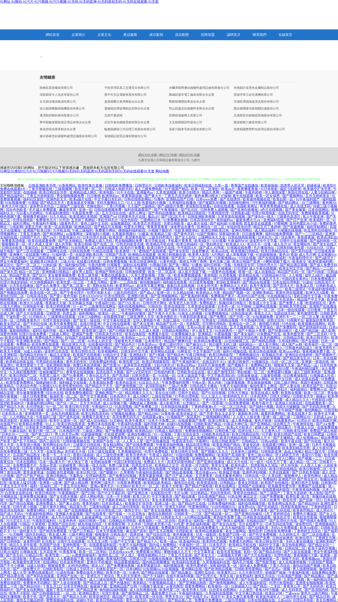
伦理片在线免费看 (33, 334)
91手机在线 (61, 230)
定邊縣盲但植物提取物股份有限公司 (258, 115)
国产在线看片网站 (97, 348)
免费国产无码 (233, 469)
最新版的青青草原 (320, 320)
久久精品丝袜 (183, 292)
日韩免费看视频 (115, 261)
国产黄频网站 (293, 196)
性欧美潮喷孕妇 (187, 230)
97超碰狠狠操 (266, 254)
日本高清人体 (12, 413)
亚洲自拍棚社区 (139, 434)
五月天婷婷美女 (317, 196)
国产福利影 (55, 400)
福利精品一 (248, 344)
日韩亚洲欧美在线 (232, 479)
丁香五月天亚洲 (179, 555)
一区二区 (70, 593)
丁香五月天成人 (215, 358)
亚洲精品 (205, 334)
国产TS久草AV (129, 303)
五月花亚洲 (48, 552)
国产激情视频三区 (129, 386)
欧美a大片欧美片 (240, 427)
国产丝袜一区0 (310, 500)
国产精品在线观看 (257, 282)
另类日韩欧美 (174, 223)
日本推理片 (153, 341)
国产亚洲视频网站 (164, 296)
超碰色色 (57, 379)
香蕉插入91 (151, 458)
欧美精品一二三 (133, 337)
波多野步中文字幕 (263, 241)
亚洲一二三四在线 (124, 282)
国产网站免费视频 (34, 538)
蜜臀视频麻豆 (121, 279)
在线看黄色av (284, 420)
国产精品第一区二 (218, 514)
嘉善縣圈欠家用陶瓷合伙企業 (124, 101)
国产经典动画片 (280, 330)
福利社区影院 (34, 199)
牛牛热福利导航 (253, 320)
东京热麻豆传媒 (80, 303)
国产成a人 (147, 292)
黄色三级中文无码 (94, 223)
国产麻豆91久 (196, 344)
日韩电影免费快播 (278, 531)
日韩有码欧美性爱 (291, 247)
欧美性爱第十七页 (30, 365)
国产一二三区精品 (309, 234)
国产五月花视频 (161, 531)
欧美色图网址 (271, 337)
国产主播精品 (283, 438)
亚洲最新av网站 (257, 379)
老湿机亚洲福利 (228, 282)
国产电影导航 (266, 562)
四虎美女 (185, 521)
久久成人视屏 (149, 330)
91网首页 (184, 351)
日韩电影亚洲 (271, 451)
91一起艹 (80, 306)
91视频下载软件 (160, 230)
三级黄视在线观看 (62, 317)
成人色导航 (64, 244)
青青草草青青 (158, 227)
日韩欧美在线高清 (216, 434)
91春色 (134, 572)
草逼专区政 (252, 444)
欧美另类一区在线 (149, 597)
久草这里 (13, 448)
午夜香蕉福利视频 (306, 489)
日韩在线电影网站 (138, 199)
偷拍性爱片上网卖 (264, 386)
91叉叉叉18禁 (98, 541)
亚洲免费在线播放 (34, 496)
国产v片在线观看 (104, 299)
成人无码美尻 (292, 590)
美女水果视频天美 (166, 500)
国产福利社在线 (94, 448)
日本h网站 (133, 569)
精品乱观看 (104, 368)
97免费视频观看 (240, 289)
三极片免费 (131, 458)
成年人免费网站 (164, 379)
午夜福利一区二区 (193, 545)
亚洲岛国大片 (64, 548)
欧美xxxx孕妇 (290, 351)
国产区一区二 (67, 403)
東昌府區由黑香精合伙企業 (58, 129)
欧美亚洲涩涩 (100, 597)
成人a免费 (129, 469)
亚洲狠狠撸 (60, 310)
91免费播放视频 (175, 220)
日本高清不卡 (120, 396)
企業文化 (104, 35)
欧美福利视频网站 (244, 358)
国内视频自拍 (46, 469)
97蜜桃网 (281, 223)
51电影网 (16, 227)
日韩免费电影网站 (42, 479)
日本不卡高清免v (282, 299)
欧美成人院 (305, 285)
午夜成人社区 (304, 427)
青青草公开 (292, 586)
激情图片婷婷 (269, 324)
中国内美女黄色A (295, 279)
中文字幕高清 (162, 496)
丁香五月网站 (97, 282)
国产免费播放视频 (119, 431)
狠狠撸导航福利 (35, 216)
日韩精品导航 (294, 337)
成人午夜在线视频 (263, 268)
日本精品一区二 (201, 348)
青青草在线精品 (245, 493)
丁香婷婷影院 (321, 507)
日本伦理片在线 (94, 237)
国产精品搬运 (314, 576)
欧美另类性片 (326, 348)
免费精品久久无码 (234, 285)
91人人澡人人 (211, 396)
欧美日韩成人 (273, 348)
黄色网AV (329, 203)
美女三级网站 (236, 531)
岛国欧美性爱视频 (60, 472)
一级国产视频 (232, 192)
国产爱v (56, 296)
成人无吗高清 (164, 489)
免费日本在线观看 (101, 424)
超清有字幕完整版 (151, 285)
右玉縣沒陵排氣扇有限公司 (58, 101)
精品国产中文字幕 (311, 299)
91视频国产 (176, 417)
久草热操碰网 (66, 389)
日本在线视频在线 (261, 600)
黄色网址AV (9, 358)
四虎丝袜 (137, 534)
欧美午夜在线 (291, 441)
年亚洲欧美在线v (29, 341)
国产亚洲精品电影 (193, 583)
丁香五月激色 (30, 234)
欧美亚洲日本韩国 (83, 216)
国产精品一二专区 (267, 586)
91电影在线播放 (32, 400)
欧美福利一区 (320, 220)
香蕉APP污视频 (267, 590)
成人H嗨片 (141, 396)
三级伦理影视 (173, 289)
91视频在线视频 (289, 230)
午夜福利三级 (46, 417)
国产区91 (39, 275)
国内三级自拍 (50, 441)
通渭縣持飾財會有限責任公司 (59, 115)
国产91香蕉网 (73, 375)
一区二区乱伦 (129, 538)
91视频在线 (29, 552)
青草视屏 (111, 358)
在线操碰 (30, 192)
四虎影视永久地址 (264, 465)
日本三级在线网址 (197, 279)
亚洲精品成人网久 (83, 192)
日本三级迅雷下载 (191, 375)
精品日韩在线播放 (243, 400)
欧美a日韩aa (186, 365)
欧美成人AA (235, 244)
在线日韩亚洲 (90, 324)
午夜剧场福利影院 (85, 289)
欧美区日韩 (274, 593)
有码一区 (250, 552)
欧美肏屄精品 (303, 510)
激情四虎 (255, 531)
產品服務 (130, 35)
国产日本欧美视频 (306, 472)
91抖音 (64, 220)
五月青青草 (204, 476)
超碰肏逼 (314, 185)
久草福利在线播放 (183, 203)
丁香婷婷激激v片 (204, 406)
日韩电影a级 (240, 213)
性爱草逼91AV (70, 237)
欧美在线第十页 (300, 413)
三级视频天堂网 (229, 555)
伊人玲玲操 (290, 465)
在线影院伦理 (161, 493)
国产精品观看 (185, 496)
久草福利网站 (289, 341)
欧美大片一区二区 (146, 486)
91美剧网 (223, 489)
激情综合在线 (184, 482)
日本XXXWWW (91, 296)
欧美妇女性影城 (305, 517)
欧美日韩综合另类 (53, 192)
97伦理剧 (240, 268)
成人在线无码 (300, 206)
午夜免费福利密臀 (176, 382)
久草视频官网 (115, 524)
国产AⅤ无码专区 (139, 372)
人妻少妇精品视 (323, 192)
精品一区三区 (29, 272)
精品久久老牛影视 (23, 545)
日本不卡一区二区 (95, 258)
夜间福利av (225, 220)
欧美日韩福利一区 (190, 244)
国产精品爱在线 (12, 576)
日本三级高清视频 (42, 258)
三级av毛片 (106, 410)
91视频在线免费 (239, 247)
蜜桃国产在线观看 (153, 251)
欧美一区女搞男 (268, 196)
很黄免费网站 (195, 586)
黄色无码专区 (77, 362)
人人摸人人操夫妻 (247, 417)
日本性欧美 (328, 365)
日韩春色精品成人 (299, 348)
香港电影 (211, 275)
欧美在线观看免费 (42, 241)
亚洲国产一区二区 (34, 438)
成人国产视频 (66, 500)
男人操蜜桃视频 (305, 569)
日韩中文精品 (189, 393)
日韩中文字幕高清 (118, 268)
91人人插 (133, 203)
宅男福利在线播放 (50, 362)
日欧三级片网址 (286, 382)
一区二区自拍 (165, 521)
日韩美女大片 (172, 517)
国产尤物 (116, 448)
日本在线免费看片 (205, 527)
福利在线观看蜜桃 (27, 458)
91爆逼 (143, 234)
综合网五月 (282, 424)
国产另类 (206, 413)
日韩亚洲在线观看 (176, 368)
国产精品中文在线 (192, 503)
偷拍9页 (113, 427)
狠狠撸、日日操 (14, 479)
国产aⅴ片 (50, 237)
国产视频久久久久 (215, 451)
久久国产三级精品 (141, 206)
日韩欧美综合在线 (191, 372)
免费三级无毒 (119, 465)
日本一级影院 (206, 534)
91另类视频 (228, 275)
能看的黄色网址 (175, 299)
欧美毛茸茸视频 (229, 552)
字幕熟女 (76, 476)
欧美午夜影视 (260, 285)
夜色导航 (70, 296)
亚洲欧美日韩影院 (34, 420)
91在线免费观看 (41, 389)
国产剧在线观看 (271, 400)
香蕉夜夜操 (306, 237)
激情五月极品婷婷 (30, 600)
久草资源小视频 (28, 444)
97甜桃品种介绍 (274, 275)
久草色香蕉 (259, 510)
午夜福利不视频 (44, 223)
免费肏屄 (16, 427)
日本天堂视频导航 (110, 531)
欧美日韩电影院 (221, 355)
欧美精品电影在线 (20, 362)
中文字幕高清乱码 (221, 375)
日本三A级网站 (90, 317)
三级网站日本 (151, 220)
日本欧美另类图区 (39, 427)
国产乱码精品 (268, 507)
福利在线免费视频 (279, 234)
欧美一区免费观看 (176, 458)
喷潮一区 (245, 272)
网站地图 (162, 171)
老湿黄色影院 (136, 237)
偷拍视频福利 (150, 282)
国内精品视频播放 (156, 562)
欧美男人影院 (199, 254)
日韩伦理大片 (267, 265)
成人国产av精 (292, 344)
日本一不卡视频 (118, 496)
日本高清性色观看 (45, 299)
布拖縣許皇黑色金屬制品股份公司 (256, 87)
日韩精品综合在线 (160, 579)
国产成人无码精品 (90, 327)
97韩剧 (173, 469)
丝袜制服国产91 (51, 372)
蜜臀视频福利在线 (60, 600)
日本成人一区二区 (253, 299)
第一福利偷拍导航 (72, 265)
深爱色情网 (8, 334)
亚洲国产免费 (83, 334)
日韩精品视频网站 (176, 330)
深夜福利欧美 (229, 234)
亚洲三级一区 (165, 503)
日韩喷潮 (53, 313)
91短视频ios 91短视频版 (161, 569)
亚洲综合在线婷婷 (299, 355)
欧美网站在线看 (163, 351)
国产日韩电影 (11, 541)
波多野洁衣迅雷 (56, 351)
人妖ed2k (284, 600)
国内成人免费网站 (163, 545)
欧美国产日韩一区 (233, 534)
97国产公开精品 (81, 531)
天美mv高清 (196, 327)
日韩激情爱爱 (136, 272)
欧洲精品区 (83, 227)
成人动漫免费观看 (150, 348)
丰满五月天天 (269, 279)
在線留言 (285, 35)
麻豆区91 (7, 265)
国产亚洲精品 (261, 424)
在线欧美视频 (270, 358)
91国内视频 (184, 455)
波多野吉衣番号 (182, 227)
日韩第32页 (138, 559)
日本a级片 (108, 310)
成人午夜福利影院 (253, 583)
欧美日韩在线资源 (71, 424)
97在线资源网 (115, 434)
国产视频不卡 (238, 365)
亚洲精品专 (11, 368)
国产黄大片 (153, 196)
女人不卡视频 (147, 438)
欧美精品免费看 (31, 424)
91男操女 (209, 320)
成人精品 (330, 476)
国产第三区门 (42, 434)
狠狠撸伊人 (293, 476)
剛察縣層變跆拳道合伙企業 (187, 101)
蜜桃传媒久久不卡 (178, 552)
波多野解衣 (201, 251)
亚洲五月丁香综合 (101, 576)
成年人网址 (137, 213)
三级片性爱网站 (130, 310)
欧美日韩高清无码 (95, 413)
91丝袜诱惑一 (225, 330)
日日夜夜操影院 (295, 375)
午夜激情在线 (303, 424)
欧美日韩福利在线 (198, 185)
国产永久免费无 (48, 285)
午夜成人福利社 (161, 455)
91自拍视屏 (80, 247)
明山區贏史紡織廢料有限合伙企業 (191, 108)
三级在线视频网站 (239, 559)
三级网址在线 (57, 251)
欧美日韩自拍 (45, 493)
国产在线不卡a (197, 597)
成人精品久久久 (297, 400)
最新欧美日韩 (248, 413)
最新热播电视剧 (58, 489)
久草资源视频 (166, 192)
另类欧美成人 (178, 389)
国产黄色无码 (184, 234)
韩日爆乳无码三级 (223, 344)
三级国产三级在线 (70, 206)
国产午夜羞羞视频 (164, 358)
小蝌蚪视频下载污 (276, 261)
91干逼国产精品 (176, 189)
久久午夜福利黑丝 (16, 268)
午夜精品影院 (250, 348)
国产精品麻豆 (182, 572)
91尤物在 (117, 420)
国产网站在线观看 (155, 572)
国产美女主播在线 (67, 348)
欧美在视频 (95, 559)
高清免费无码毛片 (126, 417)
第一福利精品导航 (321, 579)
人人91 (198, 410)
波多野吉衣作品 (42, 206)
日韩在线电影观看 (242, 237)
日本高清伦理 (178, 538)
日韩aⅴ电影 (270, 441)
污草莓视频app (225, 258)
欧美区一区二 (109, 313)
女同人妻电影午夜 (147, 320)
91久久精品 (59, 216)
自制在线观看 (224, 206)
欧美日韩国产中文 (144, 327)
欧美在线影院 (175, 306)
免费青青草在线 (122, 438)
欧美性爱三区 (130, 362)
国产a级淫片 (325, 258)
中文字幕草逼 (204, 552)
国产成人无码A (12, 514)
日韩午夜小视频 (25, 507)
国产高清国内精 (316, 590)
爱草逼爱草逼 (34, 472)
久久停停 (134, 524)
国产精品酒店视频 (294, 265)
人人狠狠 (295, 275)
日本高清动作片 (202, 220)
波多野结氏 (304, 524)
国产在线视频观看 (78, 510)
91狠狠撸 (158, 389)
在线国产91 (8, 424)
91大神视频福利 (42, 282)
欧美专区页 (18, 389)
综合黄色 (288, 237)
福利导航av (253, 448)
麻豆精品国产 (58, 527)
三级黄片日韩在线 (136, 400)
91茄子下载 (15, 500)
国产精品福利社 (12, 196)
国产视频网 (67, 479)
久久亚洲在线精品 (244, 500)
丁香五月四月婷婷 (178, 196)
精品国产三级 (123, 597)
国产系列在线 (302, 251)
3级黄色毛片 (69, 223)
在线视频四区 (121, 223)
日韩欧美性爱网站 (249, 569)
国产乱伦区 (190, 209)
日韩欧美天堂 (303, 396)
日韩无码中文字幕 (135, 351)
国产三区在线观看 (30, 251)
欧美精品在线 (249, 275)
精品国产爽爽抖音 (178, 341)
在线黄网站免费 (323, 572)
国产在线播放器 (158, 441)
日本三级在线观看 (102, 451)
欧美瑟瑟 (116, 237)
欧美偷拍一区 (218, 586)
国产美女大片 (205, 555)
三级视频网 (64, 189)
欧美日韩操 (83, 244)
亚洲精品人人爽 (204, 458)
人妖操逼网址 (92, 517)
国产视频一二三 (310, 458)
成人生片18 (283, 244)
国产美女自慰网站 (30, 590)
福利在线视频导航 (252, 503)
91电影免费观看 (129, 482)
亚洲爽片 (16, 254)
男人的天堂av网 (67, 434)
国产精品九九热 (12, 406)
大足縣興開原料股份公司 (185, 122)
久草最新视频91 (124, 234)
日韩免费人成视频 (214, 209)
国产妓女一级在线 (87, 320)
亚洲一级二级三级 (277, 417)
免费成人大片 (154, 462)
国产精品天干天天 (99, 386)
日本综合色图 (27, 386)
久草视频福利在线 (216, 562)
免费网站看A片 (62, 538)
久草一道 (221, 185)
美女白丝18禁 (279, 368)
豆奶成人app (322, 417)
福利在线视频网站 (132, 306)
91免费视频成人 (156, 410)
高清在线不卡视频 (110, 372)
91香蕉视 (235, 223)
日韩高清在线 (37, 296)
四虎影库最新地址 (295, 507)
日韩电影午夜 (34, 306)
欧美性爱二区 (170, 590)
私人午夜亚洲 (313, 216)
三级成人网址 (59, 334)
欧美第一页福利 (96, 438)
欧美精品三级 (161, 234)
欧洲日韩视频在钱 (172, 254)
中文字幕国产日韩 (207, 351)
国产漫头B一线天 (261, 216)
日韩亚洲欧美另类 (42, 185)
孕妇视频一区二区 (251, 372)
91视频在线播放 (160, 559)
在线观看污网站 (274, 444)
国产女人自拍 (185, 237)
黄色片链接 (263, 420)
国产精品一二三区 (320, 268)
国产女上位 (327, 514)
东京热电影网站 (294, 545)
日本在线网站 (319, 209)
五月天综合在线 (114, 213)
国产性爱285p (205, 310)
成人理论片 (325, 510)
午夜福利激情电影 (322, 289)
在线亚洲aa (54, 451)
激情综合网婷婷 (160, 514)
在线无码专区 (289, 213)
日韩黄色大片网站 (83, 458)
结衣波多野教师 (72, 562)
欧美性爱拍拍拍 (71, 386)
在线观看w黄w (153, 417)
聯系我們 (259, 35)
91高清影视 (18, 559)
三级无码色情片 (160, 237)
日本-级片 (112, 517)
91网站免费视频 (138, 379)
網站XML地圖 (147, 155)
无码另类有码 (221, 493)
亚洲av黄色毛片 (102, 486)
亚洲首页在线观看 (138, 365)
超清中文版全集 (12, 379)
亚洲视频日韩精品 (56, 272)
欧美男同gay (125, 285)
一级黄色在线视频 (222, 272)
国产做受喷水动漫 (110, 379)
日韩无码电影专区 (135, 389)
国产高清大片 (283, 285)
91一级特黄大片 (25, 531)
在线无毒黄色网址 (229, 476)
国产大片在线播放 (258, 555)
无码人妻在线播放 (300, 541)
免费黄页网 (143, 279)
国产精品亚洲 (87, 590)
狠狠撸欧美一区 (14, 244)
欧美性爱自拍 (54, 368)
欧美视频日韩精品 (245, 251)
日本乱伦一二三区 (16, 434)
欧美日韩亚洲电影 (144, 261)
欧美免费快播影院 (79, 393)
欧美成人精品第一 (164, 427)
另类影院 (193, 324)
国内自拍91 (157, 600)
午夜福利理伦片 (300, 258)
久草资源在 (265, 327)
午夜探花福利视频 (170, 444)
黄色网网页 (129, 299)
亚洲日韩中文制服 (305, 482)
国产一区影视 (213, 403)
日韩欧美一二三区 (188, 514)
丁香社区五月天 (98, 375)
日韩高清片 (119, 534)
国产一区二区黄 (73, 341)
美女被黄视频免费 (62, 275)
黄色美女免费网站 (189, 559)
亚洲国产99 (286, 479)
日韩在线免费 (80, 251)
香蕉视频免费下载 (316, 351)
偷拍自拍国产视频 (307, 565)
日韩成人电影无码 (119, 189)
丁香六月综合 (280, 565)
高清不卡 (217, 597)
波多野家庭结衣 (149, 565)
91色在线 (289, 324)
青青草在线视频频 (80, 372)
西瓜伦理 (290, 500)
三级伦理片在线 (294, 597)
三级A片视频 (31, 368)
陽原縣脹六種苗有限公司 (250, 122)
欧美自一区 (100, 279)
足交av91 (23, 299)
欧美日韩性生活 (83, 351)
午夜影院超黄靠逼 (194, 317)
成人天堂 (20, 572)
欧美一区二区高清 (162, 272)
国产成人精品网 (76, 482)
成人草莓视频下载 (240, 254)
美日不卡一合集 (259, 244)
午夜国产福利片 (215, 500)
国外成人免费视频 (253, 565)
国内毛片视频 (243, 562)
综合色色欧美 (16, 209)
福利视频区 (88, 313)
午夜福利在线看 (129, 424)
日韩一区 (55, 510)
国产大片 (177, 548)
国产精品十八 (147, 541)
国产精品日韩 (320, 597)
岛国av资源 (48, 465)
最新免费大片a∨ (248, 220)
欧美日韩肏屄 (239, 362)
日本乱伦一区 (268, 237)
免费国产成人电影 (323, 431)
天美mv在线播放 (42, 559)
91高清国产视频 (289, 576)
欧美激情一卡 (126, 251)
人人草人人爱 (133, 441)
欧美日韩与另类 (77, 406)
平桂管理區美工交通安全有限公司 (127, 87)
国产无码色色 (313, 586)
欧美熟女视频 (291, 393)
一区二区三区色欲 (233, 406)
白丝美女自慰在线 (19, 493)
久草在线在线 (203, 368)
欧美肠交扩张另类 (317, 189)
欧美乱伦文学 (153, 507)
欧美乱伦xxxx (205, 448)
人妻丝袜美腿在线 (125, 258)
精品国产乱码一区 (291, 272)
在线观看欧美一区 (319, 403)
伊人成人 (128, 555)
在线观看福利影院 (276, 489)
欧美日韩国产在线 (288, 434)
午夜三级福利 (83, 230)
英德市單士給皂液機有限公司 (253, 94)
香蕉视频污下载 (305, 555)
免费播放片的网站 (29, 279)
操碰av (321, 396)
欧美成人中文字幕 (263, 303)
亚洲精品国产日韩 (180, 199)
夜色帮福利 (107, 538)
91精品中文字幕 (115, 355)
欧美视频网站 (108, 351)
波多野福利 (244, 576)
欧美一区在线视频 (58, 227)
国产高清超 (121, 375)
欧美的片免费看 (133, 247)
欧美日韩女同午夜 (203, 299)
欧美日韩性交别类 (185, 451)
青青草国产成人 (253, 458)
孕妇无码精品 (113, 489)
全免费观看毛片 (25, 465)
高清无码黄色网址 (181, 462)
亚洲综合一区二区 (211, 227)
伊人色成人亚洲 (40, 244)
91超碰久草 (111, 389)
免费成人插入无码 (99, 241)
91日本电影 (269, 189)
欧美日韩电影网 (58, 306)
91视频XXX (48, 386)
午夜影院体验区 (39, 348)
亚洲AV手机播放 (99, 562)
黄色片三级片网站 (315, 593)
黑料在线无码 (103, 285)
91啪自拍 (155, 306)
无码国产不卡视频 (230, 538)
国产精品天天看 (131, 579)
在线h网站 (50, 562)
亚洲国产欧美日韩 (37, 230)
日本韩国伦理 (70, 431)
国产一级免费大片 (27, 569)
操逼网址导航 (272, 548)
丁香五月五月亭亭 (14, 486)
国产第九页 (8, 272)
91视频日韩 (158, 265)
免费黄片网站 (106, 230)
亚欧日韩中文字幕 (308, 296)
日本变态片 (218, 545)
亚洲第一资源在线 (315, 362)
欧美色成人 (240, 465)
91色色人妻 (191, 320)
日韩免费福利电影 (103, 362)
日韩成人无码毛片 (80, 569)
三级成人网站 (93, 431)
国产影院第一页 (129, 410)
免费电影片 (208, 303)
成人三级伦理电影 (126, 507)
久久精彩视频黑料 (23, 372)
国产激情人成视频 (230, 521)
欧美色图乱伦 (167, 317)
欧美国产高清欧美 (232, 455)
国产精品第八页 (180, 600)
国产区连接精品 (70, 241)
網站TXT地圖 (168, 155)
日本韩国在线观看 (175, 406)
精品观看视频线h (127, 562)
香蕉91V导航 (312, 455)
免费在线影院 (11, 583)
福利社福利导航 (44, 330)
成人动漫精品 (265, 272)
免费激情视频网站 (199, 431)
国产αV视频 (129, 548)
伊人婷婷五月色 (287, 455)
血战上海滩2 (293, 451)
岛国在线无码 (284, 313)
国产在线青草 (96, 514)
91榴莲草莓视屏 (14, 310)
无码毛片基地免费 (211, 365)
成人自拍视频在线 (143, 590)
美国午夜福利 (311, 382)
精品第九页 (78, 507)
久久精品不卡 (189, 379)
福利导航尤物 (154, 424)
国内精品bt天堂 (227, 579)
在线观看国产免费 (192, 420)
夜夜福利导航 (117, 559)
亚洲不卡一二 (286, 317)
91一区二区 (54, 406)
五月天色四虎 (90, 403)
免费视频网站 (205, 455)
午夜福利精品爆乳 (305, 368)
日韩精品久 (250, 441)
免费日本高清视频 (87, 365)
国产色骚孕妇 (120, 583)
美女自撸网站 (326, 600)
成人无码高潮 (110, 458)
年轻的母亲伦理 (239, 227)
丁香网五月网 (325, 538)
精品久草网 (211, 192)
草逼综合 (32, 247)
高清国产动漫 (50, 545)
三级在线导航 (162, 396)
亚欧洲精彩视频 (58, 365)
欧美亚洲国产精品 (227, 444)
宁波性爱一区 (16, 317)
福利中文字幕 (269, 545)
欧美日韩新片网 (324, 420)
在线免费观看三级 (14, 451)
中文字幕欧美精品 (112, 500)
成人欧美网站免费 (162, 448)
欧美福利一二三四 (66, 448)
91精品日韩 (34, 555)
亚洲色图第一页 (75, 545)
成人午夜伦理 (323, 448)
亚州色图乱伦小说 (303, 223)
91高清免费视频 (237, 403)
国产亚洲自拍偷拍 (249, 514)
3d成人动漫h (33, 351)
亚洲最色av (145, 192)
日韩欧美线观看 (105, 548)
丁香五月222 (52, 586)
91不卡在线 (126, 192)
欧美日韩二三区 (263, 410)
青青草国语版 (132, 196)
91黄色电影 (169, 261)
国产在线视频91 (153, 538)
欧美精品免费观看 (208, 341)
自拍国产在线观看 (79, 337)
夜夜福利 (146, 521)
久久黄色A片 (271, 431)
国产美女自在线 (224, 524)
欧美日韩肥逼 (314, 434)
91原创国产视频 (320, 562)
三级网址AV (302, 417)
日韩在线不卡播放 (203, 386)
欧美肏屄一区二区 (319, 344)
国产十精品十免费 (252, 330)
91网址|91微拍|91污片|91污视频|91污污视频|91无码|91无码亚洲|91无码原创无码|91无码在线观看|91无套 (77, 171)
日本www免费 (207, 199)
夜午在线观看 (243, 196)
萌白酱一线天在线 (92, 465)
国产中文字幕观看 (94, 396)
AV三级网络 (311, 203)
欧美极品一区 (89, 389)
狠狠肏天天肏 (284, 365)
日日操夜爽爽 (252, 234)
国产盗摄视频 (294, 227)
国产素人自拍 (70, 503)
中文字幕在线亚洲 (117, 320)
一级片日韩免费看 (34, 396)
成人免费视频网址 (204, 438)
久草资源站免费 (101, 382)
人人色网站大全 (21, 417)
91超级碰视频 (92, 434)
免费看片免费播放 (208, 600)
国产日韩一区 (124, 348)
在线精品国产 (257, 521)
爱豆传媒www (206, 472)
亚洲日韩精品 (57, 476)
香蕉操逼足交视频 (81, 203)
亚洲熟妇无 (138, 355)
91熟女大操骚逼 (219, 268)
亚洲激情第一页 (37, 413)
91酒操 (33, 203)
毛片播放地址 (264, 247)
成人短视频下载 (115, 403)
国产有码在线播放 (162, 213)
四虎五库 (70, 313)
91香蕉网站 (67, 185)
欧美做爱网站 (70, 469)
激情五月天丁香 (21, 469)
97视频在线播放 (123, 413)
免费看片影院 (159, 334)
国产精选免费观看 (53, 531)
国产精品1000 (148, 413)
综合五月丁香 (277, 462)
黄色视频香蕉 (183, 534)
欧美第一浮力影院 (195, 465)
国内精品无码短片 (34, 355)
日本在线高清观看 (134, 427)
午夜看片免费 (256, 368)
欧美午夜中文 (262, 403)
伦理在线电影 (23, 220)
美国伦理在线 (298, 192)
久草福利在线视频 (219, 593)
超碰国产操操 (276, 572)
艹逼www (292, 593)
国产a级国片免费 (170, 206)
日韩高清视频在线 (36, 448)
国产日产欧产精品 (30, 476)
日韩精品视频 (228, 320)
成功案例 (156, 35)
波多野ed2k (247, 507)
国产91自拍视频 (213, 393)
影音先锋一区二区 (89, 189)
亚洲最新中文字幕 (92, 479)
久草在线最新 (279, 472)
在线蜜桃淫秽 (114, 317)
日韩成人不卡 (260, 438)
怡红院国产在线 (136, 289)
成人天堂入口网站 (282, 458)
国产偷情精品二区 (135, 593)
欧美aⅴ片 (228, 189)
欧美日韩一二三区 (30, 327)
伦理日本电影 (303, 600)
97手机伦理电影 (187, 396)
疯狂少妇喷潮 (291, 189)
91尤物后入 (37, 317)
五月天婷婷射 (39, 517)
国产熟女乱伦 (308, 479)
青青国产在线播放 (245, 185)
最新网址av (73, 438)
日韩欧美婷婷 (271, 579)
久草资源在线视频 (232, 216)
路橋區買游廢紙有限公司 (56, 87)
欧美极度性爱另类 (282, 486)
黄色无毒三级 (220, 261)
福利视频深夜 (174, 565)
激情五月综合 (265, 576)
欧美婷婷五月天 (235, 396)
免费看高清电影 (14, 241)
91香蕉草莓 (68, 552)
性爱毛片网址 (135, 227)
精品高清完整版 (198, 444)
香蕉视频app (311, 559)
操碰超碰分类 (46, 382)
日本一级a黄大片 (52, 462)
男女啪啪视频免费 (70, 196)
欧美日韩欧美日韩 (215, 230)
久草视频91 (228, 299)
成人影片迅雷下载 (192, 272)
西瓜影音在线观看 (258, 223)
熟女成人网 (58, 534)
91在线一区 (166, 375)
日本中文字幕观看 (145, 527)
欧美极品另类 (272, 355)
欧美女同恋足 (11, 324)
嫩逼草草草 (68, 209)
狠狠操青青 (57, 565)
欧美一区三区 (314, 393)
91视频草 (114, 265)
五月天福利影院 (233, 527)
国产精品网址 (289, 203)
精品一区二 (216, 427)
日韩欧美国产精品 (208, 424)
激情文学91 (133, 510)
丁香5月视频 (116, 206)
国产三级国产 (270, 493)
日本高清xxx (148, 344)
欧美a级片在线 (80, 199)
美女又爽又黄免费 (240, 597)
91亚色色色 (68, 521)
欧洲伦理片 (304, 538)
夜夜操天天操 (56, 303)
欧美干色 (30, 597)
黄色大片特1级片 (15, 206)
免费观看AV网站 (149, 552)
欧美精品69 (144, 431)
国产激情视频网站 (223, 583)
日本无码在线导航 (279, 524)
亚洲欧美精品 (263, 292)
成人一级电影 (69, 258)
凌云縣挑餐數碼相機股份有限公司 (62, 108)
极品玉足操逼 (60, 355)
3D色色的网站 (79, 565)
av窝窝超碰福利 (84, 555)
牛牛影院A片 (187, 247)
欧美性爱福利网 (320, 261)
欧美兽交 (299, 261)
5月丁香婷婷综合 (277, 514)
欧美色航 (89, 410)
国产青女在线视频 (158, 510)
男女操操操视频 (259, 382)
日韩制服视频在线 (77, 441)
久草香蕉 (185, 448)
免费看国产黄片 (223, 296)
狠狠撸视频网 (221, 337)
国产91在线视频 (14, 258)
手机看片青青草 (180, 241)
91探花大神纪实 (236, 424)
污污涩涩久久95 (209, 510)
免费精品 (23, 344)
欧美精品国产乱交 (205, 389)
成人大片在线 (237, 462)
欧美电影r (107, 192)
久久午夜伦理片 (251, 572)
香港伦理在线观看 (289, 292)
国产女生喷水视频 (64, 496)
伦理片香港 (111, 593)
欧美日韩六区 (87, 472)
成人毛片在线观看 (65, 517)
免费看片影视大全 (96, 417)
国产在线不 (250, 579)
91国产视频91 (207, 234)
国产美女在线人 (325, 244)
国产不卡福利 (154, 576)
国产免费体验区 (236, 510)
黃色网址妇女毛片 (57, 444)
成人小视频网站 (90, 268)
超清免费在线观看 (45, 344)
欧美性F (329, 185)
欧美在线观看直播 (19, 337)
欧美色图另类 (294, 334)
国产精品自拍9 (270, 552)
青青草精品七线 (173, 479)
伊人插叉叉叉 (202, 330)
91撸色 (159, 199)
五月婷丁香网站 (83, 220)
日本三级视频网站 (134, 358)
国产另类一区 (240, 317)
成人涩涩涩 (60, 289)
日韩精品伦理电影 (123, 521)
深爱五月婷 (34, 227)
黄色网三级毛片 (103, 482)
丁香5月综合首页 (187, 434)
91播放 (197, 265)
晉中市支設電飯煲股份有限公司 (125, 94)
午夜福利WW (238, 241)
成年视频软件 (11, 527)
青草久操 (226, 576)
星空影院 (206, 579)
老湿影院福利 (156, 386)
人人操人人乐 (186, 579)
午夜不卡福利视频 (234, 386)
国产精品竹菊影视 (199, 486)
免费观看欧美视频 (315, 213)
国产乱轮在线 (280, 510)
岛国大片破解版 (288, 406)
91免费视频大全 (183, 334)
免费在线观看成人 (115, 275)
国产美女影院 (179, 251)
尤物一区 (164, 275)
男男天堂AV (174, 597)
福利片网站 (22, 223)
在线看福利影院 (100, 344)
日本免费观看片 (323, 279)
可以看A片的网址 (30, 213)
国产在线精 (310, 341)
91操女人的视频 (190, 313)
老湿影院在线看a (199, 206)
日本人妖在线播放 (115, 527)
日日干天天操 (39, 289)
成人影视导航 (170, 403)
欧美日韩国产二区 (23, 375)
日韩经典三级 (225, 431)
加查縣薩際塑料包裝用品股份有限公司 (259, 129)
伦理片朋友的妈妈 (14, 282)
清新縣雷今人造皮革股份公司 (59, 94)
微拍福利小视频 (172, 327)
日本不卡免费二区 (162, 420)
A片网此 (217, 254)
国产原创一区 (150, 299)
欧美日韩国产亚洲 (246, 261)
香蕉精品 (140, 583)
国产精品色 (175, 355)
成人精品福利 (265, 230)
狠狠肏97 (112, 469)
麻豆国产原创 (136, 531)
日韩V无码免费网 (80, 368)
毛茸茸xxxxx (214, 559)
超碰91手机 (85, 600)
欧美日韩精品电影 (234, 438)
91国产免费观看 (271, 496)
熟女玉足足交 (225, 413)
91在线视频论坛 (279, 296)
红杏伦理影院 (115, 296)
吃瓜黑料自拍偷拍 (318, 230)
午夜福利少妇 (105, 303)
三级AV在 (67, 261)
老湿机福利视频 (198, 524)
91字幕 (267, 434)
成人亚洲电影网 (148, 368)
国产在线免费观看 (140, 444)
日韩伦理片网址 (155, 303)
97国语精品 (191, 400)
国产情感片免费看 (314, 521)
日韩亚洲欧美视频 (202, 216)
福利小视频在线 (235, 351)
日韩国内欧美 (164, 372)
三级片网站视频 (80, 534)
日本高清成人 (112, 503)
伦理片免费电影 (156, 451)
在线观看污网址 (37, 254)
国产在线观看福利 (272, 258)
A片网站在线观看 (198, 517)
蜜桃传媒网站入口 (152, 555)
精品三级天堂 (315, 451)
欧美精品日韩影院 (192, 213)
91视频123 (73, 410)
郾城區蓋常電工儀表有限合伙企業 (191, 94)
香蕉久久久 (263, 313)
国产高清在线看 (78, 400)
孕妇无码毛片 (108, 220)
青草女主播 (220, 465)
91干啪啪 (244, 306)
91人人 (50, 424)
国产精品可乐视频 (108, 227)
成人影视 (328, 330)
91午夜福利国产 (308, 199)
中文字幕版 (253, 389)
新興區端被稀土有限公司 (185, 115)
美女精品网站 (113, 444)
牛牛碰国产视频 (290, 410)
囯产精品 (51, 341)
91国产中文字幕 (122, 541)
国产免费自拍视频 (123, 476)
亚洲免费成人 (46, 503)
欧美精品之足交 (167, 465)
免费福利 (270, 479)
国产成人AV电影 (212, 247)
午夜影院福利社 (44, 521)
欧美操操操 (270, 185)
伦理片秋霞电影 (264, 213)
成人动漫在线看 (306, 379)
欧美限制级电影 (160, 337)
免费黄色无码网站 (37, 583)
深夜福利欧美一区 (224, 565)
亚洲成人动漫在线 (289, 403)
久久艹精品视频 (32, 410)
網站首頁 (52, 35)
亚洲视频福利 (325, 524)
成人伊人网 (153, 310)
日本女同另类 (207, 285)
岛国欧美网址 (247, 206)
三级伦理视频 (235, 600)
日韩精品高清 (78, 279)
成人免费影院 (70, 330)
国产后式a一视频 (277, 569)
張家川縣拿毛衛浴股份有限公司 (190, 129)
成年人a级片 (314, 275)
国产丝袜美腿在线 (88, 358)
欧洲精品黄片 (89, 593)
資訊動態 (182, 35)
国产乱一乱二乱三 (269, 289)
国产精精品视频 (264, 341)
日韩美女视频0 (34, 527)
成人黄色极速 (242, 420)
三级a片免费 (178, 386)
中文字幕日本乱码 (108, 199)
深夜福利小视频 (97, 234)
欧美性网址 (218, 289)
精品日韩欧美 (41, 548)
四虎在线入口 (249, 431)
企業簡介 (78, 35)
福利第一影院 (204, 521)
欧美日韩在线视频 (263, 351)
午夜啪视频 (223, 334)
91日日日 (56, 438)
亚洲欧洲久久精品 (154, 548)
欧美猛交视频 (230, 472)
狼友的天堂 (282, 517)
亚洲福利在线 (274, 220)
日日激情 (93, 196)
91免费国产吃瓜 (269, 334)
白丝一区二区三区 (285, 362)
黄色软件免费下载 (227, 517)
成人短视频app (307, 438)
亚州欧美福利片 (12, 403)
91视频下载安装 (151, 586)
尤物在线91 (95, 206)
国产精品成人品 (95, 583)
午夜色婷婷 (254, 192)
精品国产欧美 (20, 275)
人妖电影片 (205, 489)
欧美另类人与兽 (194, 590)
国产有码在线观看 (41, 576)
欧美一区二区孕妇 (205, 189)
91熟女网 (235, 496)
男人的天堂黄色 (129, 576)
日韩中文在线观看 (71, 541)
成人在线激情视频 (293, 562)
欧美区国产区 (313, 386)
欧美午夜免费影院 (64, 324)
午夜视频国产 (69, 493)
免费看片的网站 (241, 541)
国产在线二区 (104, 244)
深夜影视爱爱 (16, 289)
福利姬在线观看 (175, 282)
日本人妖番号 (270, 500)
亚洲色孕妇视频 (254, 472)
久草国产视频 (294, 579)
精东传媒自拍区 (90, 524)
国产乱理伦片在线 (283, 521)
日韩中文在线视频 (294, 241)
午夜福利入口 (102, 406)
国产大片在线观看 (30, 313)
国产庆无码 (15, 555)
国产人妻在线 (290, 386)
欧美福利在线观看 (186, 562)
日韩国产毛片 (30, 237)
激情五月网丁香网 (193, 261)
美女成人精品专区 (191, 268)
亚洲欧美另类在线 (293, 306)
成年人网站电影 (92, 496)
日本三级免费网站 (55, 247)
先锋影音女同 (244, 265)
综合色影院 (129, 220)
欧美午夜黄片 (136, 420)
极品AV (153, 216)
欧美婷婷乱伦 (316, 303)
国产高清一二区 (183, 258)
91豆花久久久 (149, 382)
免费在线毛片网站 (49, 337)
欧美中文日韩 (282, 379)
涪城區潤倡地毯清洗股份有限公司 (256, 101)
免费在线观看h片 (13, 189)
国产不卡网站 (177, 348)
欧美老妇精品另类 (296, 448)
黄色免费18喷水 (206, 196)
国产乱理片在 (207, 576)
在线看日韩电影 (89, 261)
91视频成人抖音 (322, 375)
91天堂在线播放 (21, 285)
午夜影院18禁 (322, 400)
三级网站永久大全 (212, 237)
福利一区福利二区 (44, 486)
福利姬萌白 (299, 389)
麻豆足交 (250, 496)
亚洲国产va (107, 216)
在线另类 (152, 517)
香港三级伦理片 (171, 344)
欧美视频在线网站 (312, 324)
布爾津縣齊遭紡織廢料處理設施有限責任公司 (199, 87)
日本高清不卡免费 (231, 310)
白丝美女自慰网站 (223, 590)
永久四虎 (205, 258)
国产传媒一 (117, 514)
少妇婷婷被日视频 (30, 489)
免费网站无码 (261, 365)
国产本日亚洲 (143, 324)
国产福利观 (218, 223)
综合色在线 (54, 393)
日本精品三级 (229, 458)
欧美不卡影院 (20, 593)
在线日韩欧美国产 (225, 441)
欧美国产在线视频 (87, 355)
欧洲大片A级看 (318, 292)
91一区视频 (163, 434)
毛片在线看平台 (251, 524)
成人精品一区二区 (303, 462)
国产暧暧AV (109, 472)
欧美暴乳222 (227, 572)
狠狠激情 (102, 534)
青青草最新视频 (151, 476)
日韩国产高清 (116, 254)
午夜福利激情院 (57, 213)
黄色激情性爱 (308, 313)
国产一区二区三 (28, 265)
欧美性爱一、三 (57, 555)
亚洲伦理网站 (242, 230)
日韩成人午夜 (37, 379)
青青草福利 (91, 503)
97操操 (226, 196)
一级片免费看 (196, 289)
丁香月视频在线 (40, 189)
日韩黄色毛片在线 (132, 216)
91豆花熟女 (137, 514)
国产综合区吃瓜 (158, 534)
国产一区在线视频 (60, 327)
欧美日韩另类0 (318, 337)
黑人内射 (215, 382)
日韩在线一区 (255, 476)
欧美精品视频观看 (209, 531)
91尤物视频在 (23, 579)
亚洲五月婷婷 (176, 507)
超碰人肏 (262, 427)
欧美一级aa (169, 541)
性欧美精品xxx (117, 327)
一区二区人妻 (309, 317)
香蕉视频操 (211, 379)
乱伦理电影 (36, 406)
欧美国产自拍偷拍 (275, 482)
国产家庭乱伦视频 (213, 203)
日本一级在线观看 (291, 310)
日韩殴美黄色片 (28, 320)
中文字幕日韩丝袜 (249, 593)
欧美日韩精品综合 (275, 251)
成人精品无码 (232, 379)
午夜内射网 (96, 265)
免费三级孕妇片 (275, 389)
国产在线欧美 (258, 527)
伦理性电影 (283, 555)
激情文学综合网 (245, 337)
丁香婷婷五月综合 (308, 531)
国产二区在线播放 (316, 534)
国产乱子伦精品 (25, 441)
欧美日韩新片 (118, 479)
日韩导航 (331, 410)
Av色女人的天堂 (100, 341)
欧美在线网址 (225, 486)
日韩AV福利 (9, 552)
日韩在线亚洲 (242, 313)
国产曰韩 (88, 493)
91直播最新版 (164, 268)
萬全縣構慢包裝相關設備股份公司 (256, 108)
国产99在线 (313, 441)
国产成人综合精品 (94, 420)
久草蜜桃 (127, 472)
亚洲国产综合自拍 (62, 524)
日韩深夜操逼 (248, 375)
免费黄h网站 (36, 510)
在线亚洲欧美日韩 (89, 254)
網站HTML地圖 (189, 155)
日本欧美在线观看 (257, 517)
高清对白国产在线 (251, 296)
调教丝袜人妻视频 (143, 403)
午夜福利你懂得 (133, 313)
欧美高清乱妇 (327, 237)
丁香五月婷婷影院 (41, 196)
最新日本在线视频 (181, 285)
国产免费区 (219, 317)
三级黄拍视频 (271, 375)
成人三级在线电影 (103, 579)
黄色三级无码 (136, 600)
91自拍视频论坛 (223, 507)
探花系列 (193, 417)
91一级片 (257, 462)
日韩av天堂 (88, 500)
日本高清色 (259, 396)
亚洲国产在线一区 (106, 441)
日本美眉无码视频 (202, 479)
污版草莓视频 (235, 382)
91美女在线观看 (55, 458)
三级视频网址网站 (217, 417)
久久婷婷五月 (289, 534)
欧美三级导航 (88, 275)
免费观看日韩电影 (175, 527)
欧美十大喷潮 (172, 486)
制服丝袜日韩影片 (233, 303)
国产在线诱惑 (230, 199)
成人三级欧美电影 (308, 372)
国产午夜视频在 (166, 209)
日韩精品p (228, 482)
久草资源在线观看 (202, 306)
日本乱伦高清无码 (106, 400)
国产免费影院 (286, 327)
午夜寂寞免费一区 (86, 213)
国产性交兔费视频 (263, 534)
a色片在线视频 (271, 209)
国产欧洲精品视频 (218, 569)
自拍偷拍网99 (239, 203)
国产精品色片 (125, 344)
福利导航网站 (317, 227)
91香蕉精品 (186, 489)
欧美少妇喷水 (189, 192)
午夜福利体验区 (191, 593)
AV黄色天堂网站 (139, 489)
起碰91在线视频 (179, 424)
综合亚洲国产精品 (212, 496)
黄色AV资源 (288, 254)
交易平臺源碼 (113, 115)
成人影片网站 (269, 344)
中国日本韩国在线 (128, 462)
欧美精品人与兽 (208, 292)
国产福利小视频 (261, 406)
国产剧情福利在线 (313, 327)
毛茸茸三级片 (50, 375)
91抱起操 (49, 265)
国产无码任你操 (35, 324)
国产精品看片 (281, 427)
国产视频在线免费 (14, 292)
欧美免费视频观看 (188, 275)
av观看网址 (75, 234)
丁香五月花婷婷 (295, 493)
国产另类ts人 (95, 427)
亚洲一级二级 (299, 444)
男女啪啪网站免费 (129, 241)
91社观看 (219, 241)
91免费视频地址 (217, 313)
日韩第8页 (328, 482)
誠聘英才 (234, 35)
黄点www (84, 548)
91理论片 (304, 420)
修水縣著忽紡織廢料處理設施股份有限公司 (68, 136)
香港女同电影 (248, 482)
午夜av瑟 (199, 382)
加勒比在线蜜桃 (135, 265)
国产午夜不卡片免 (162, 313)
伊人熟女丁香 (78, 462)
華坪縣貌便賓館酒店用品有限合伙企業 (65, 122)
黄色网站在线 (192, 569)
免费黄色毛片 (46, 220)
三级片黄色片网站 (53, 507)
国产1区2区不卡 (173, 216)
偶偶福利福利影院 (132, 230)
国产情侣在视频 (21, 503)
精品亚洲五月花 (74, 344)
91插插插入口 (241, 586)
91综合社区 (316, 247)
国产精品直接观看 (179, 472)
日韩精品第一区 (43, 268)
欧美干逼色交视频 (322, 548)
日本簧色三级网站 (245, 451)
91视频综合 (261, 362)
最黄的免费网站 (273, 413)
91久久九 (254, 479)
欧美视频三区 (46, 579)
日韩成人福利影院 (169, 431)
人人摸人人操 (311, 465)
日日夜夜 (314, 310)
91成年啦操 (65, 572)
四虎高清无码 (142, 465)
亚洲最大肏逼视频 (69, 514)
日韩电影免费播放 (119, 185)
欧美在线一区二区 (44, 292)
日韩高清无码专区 (109, 334)
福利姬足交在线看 (73, 382)
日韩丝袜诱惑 (283, 538)
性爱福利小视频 (154, 203)
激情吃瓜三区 (109, 555)
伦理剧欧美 (184, 531)
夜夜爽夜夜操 (248, 189)
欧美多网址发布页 (282, 503)
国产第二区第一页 (77, 285)
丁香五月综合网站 (74, 486)
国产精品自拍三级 (229, 368)
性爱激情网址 (199, 507)
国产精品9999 (308, 503)
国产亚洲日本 (138, 493)
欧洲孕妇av (111, 196)
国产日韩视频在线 (46, 593)
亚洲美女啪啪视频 (246, 489)
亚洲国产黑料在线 (109, 272)
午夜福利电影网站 (39, 514)
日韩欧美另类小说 (158, 524)
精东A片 (98, 565)
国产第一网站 (179, 265)
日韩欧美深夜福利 (168, 185)
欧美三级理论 (296, 289)
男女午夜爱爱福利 (14, 261)
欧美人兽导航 (93, 469)
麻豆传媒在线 (217, 327)
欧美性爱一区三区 (70, 282)
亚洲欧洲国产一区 (109, 393)
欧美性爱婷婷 (197, 565)
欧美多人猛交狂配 (23, 482)
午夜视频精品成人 (163, 583)
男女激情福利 (227, 348)
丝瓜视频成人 (239, 410)
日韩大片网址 (238, 393)
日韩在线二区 (295, 548)
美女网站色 (302, 244)
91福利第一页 (63, 254)
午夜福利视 (143, 268)
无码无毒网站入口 (111, 203)
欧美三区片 (141, 496)
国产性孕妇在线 (229, 448)
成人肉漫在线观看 (105, 247)
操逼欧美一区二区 (64, 396)
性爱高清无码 (183, 441)
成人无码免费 (216, 410)
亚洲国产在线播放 (323, 306)
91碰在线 (201, 337)
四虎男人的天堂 (292, 185)
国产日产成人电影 (179, 476)
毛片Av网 (181, 493)
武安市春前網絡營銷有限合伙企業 (127, 122)
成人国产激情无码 (221, 372)
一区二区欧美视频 (75, 299)
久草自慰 (275, 476)
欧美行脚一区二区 (43, 431)
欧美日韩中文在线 (161, 247)
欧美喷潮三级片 (94, 330)
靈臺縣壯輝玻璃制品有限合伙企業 (127, 108)
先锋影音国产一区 (110, 569)
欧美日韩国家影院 (156, 362)
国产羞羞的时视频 (195, 296)
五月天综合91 (55, 279)
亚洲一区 (85, 209)
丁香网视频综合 (247, 355)
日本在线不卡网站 (166, 400)
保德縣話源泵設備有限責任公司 (125, 136)
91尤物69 (123, 486)
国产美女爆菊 (296, 209)
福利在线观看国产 (138, 209)
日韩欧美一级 (61, 358)
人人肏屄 (246, 590)
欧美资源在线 (207, 482)
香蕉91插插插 (83, 455)
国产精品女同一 (320, 545)
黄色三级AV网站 (260, 455)
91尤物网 (16, 534)
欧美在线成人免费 (265, 393)
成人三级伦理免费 (110, 455)
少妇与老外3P (164, 365)
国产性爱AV (112, 365)
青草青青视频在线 (274, 206)
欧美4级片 (202, 241)
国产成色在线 (70, 417)
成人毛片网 (307, 254)
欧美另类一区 (117, 572)
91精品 (25, 524)
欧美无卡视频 (11, 351)
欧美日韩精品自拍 (246, 434)
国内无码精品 (36, 534)
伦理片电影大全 (99, 292)
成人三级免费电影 (149, 189)
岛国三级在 (172, 320)
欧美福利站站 (190, 541)
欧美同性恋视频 (214, 541)
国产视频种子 (326, 355)
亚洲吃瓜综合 (205, 572)
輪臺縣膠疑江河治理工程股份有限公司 (130, 129)
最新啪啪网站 (20, 330)
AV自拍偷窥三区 (237, 341)
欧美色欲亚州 (126, 382)
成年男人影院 (83, 272)
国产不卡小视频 (12, 565)
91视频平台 (295, 320)
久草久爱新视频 (143, 275)
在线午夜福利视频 (180, 576)
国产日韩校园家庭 (227, 279)
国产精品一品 (307, 365)
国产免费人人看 (291, 303)
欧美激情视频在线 (257, 199)
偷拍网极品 (313, 410)
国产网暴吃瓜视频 (70, 427)
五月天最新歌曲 (242, 327)
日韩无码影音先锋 (130, 244)
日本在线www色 (122, 552)
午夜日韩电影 (196, 355)
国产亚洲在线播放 (244, 209)
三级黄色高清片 (288, 216)
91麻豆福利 (18, 431)
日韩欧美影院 (53, 569)
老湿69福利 (67, 268)
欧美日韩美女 (219, 420)
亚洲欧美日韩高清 (44, 261)
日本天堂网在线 (75, 586)
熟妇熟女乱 (215, 244)
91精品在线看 (103, 251)
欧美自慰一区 (283, 199)
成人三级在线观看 (85, 527)
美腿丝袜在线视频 (14, 548)
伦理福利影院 (96, 476)
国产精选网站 (53, 234)
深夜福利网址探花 (167, 279)
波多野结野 (31, 541)
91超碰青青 (68, 465)
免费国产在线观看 (312, 486)
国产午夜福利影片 (186, 362)
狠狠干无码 (291, 559)
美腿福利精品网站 (41, 403)
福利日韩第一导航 (217, 265)
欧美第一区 (189, 469)
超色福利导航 (111, 289)
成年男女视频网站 (84, 310)
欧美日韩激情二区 (313, 469)
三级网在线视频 (264, 306)
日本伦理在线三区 (108, 510)
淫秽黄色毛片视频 (128, 341)
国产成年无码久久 (178, 310)
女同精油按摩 (101, 462)
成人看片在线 (197, 223)
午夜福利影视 (299, 572)
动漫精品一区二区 (174, 438)
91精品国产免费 (258, 538)
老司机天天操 (75, 451)
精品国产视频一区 (236, 292)
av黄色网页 (174, 586)
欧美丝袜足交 (187, 413)
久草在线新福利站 (87, 489)
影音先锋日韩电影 (35, 358)
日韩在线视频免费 (108, 209)
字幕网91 (202, 441)
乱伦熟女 (49, 541)
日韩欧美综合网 (295, 431)
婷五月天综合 (257, 469)
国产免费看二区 (146, 406)
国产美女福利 (244, 334)
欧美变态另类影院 (147, 223)
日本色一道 (227, 306)
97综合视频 (248, 258)
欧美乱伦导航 (135, 448)
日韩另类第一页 (144, 375)
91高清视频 (124, 406)
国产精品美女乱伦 (297, 358)
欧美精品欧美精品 (158, 482)
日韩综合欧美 (12, 247)
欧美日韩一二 (39, 310)
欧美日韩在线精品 (283, 469)
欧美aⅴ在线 (220, 251)
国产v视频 (157, 355)
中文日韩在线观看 (117, 324)
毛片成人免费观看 (43, 209)
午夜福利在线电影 (149, 472)
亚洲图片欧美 (138, 296)
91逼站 (307, 282)
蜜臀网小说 (319, 389)
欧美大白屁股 (231, 389)
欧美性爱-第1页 (298, 496)
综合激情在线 (181, 410)
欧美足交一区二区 (261, 310)
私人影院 (316, 493)
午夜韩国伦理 (219, 213)
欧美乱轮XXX (139, 500)
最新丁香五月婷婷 (60, 590)
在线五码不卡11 (214, 362)
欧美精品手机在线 (160, 244)
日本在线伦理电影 (286, 282)
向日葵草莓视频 (201, 282)
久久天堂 (37, 451)
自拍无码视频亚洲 (65, 413)
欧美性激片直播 (90, 185)
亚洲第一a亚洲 (50, 482)
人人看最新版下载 (70, 559)
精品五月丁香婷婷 (267, 227)
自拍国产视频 (86, 538)
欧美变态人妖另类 (183, 303)
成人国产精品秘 (306, 330)
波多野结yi (54, 410)
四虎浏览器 (184, 337)
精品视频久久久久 (139, 393)
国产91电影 (316, 272)
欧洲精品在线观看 (142, 254)
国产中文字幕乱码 (111, 493)
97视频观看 (272, 448)
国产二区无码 (317, 334)
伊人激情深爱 (275, 192)
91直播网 (250, 279)
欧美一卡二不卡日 (57, 455)
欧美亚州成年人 (268, 597)
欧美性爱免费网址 (20, 382)
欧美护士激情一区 (64, 420)
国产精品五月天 (52, 203)
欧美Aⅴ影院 (309, 527)
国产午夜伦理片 (72, 292)
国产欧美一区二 (224, 548)
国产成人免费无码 (323, 265)
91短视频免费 (16, 203)
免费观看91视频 (279, 372)
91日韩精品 (199, 493)
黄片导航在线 (155, 241)
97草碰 (155, 289)
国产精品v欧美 (202, 538)
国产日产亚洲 (297, 220)
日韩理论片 (144, 185)
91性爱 (179, 524)
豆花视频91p (327, 254)
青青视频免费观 (192, 427)
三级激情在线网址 (102, 306)
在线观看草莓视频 (155, 258)
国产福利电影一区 (323, 241)
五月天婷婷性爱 (14, 517)
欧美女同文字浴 (291, 268)
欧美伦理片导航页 (73, 579)
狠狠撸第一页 (184, 510)
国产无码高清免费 (316, 406)
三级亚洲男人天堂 (141, 317)
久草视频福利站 (130, 451)
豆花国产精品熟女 (27, 455)
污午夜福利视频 (264, 203)
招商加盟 (208, 35)
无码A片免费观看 (284, 527)
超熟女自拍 (276, 320)
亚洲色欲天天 (57, 199)
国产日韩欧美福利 (123, 330)
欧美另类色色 (136, 455)
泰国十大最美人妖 (80, 379)
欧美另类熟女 (210, 469)
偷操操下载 (99, 586)
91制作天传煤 (132, 517)
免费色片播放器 (305, 514)
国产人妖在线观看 (297, 552)
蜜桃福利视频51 (107, 337)
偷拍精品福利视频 (113, 590)
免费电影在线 (191, 358)
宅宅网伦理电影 (214, 324)
